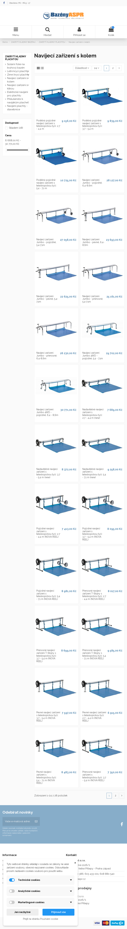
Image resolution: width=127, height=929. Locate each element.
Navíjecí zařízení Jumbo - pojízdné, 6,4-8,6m (92, 183)
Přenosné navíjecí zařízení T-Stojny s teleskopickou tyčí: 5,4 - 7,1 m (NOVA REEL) (94, 654)
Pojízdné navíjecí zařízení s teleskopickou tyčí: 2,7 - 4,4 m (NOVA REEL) (48, 532)
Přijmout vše (58, 912)
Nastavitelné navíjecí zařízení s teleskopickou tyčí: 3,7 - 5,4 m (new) (48, 473)
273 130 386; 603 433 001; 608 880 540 (92, 873)
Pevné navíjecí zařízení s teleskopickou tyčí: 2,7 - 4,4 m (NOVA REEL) (94, 716)
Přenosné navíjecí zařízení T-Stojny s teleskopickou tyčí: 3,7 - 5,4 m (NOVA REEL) (46, 656)
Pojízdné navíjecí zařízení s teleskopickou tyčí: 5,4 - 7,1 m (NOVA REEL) (48, 594)
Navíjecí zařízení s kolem (17, 80)
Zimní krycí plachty (18, 74)
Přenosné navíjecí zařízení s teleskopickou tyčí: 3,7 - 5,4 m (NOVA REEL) (94, 776)
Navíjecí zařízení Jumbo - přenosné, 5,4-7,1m (92, 299)
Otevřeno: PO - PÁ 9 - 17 (19, 3)
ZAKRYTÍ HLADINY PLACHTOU (15, 58)
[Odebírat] (36, 821)
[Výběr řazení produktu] (82, 68)
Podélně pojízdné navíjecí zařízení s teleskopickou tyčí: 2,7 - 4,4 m (48, 124)
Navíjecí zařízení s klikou (17, 87)
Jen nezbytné (22, 912)
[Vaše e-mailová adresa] (17, 821)
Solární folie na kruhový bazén (16, 66)
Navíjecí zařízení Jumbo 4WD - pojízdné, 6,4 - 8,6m (47, 412)
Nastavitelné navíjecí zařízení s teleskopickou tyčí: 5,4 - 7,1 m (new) (94, 473)
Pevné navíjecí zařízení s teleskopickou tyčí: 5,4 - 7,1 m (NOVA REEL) (46, 777)
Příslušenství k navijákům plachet (18, 101)
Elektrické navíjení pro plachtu (17, 94)
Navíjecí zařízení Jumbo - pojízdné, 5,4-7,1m (46, 242)
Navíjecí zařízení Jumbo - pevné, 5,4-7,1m (47, 299)
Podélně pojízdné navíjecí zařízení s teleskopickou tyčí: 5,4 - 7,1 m (46, 184)
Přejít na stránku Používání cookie (40, 919)
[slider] (6, 150)
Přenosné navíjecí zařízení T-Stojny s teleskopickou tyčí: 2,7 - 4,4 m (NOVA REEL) (94, 594)
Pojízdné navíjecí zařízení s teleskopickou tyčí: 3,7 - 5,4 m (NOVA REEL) (92, 534)
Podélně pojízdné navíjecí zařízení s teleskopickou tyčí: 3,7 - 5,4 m (92, 124)
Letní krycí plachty (17, 71)
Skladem (16, 127)
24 (96, 68)
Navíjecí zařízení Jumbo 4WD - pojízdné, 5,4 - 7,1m (92, 356)
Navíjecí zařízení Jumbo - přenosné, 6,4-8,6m (46, 356)
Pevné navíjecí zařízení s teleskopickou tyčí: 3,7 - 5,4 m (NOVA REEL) (48, 716)
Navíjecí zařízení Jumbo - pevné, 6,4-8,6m (93, 242)
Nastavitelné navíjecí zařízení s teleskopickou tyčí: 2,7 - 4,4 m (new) (93, 413)
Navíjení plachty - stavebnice (17, 107)
